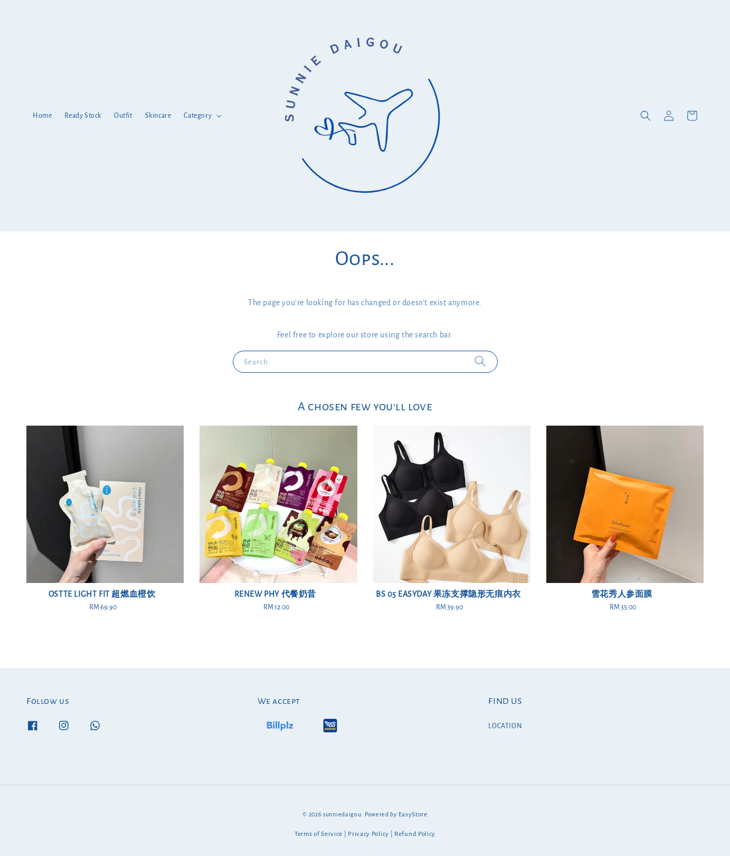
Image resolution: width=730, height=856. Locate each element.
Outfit (123, 115)
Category (198, 115)
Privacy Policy (368, 834)
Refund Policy (414, 834)
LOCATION (505, 726)
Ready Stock (82, 115)
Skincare (158, 115)
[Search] (480, 361)
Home (42, 115)
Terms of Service (319, 834)
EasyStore (413, 814)
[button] (645, 115)
